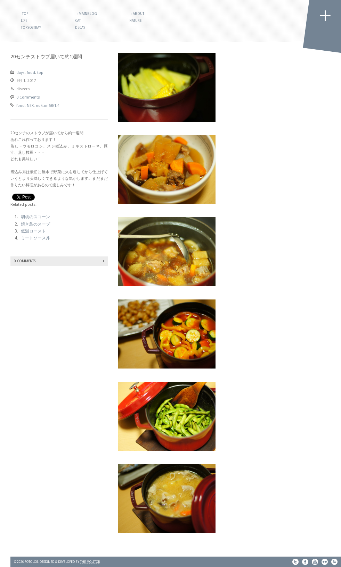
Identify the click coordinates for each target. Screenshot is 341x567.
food (31, 72)
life (24, 21)
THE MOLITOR (90, 562)
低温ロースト (33, 231)
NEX (30, 105)
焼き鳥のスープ (35, 224)
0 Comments (28, 97)
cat (78, 21)
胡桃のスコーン (35, 216)
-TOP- (25, 14)
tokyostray (31, 27)
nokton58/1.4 (47, 105)
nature (135, 21)
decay (80, 27)
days (20, 72)
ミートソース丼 (35, 238)
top (40, 72)
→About (136, 14)
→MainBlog (86, 14)
